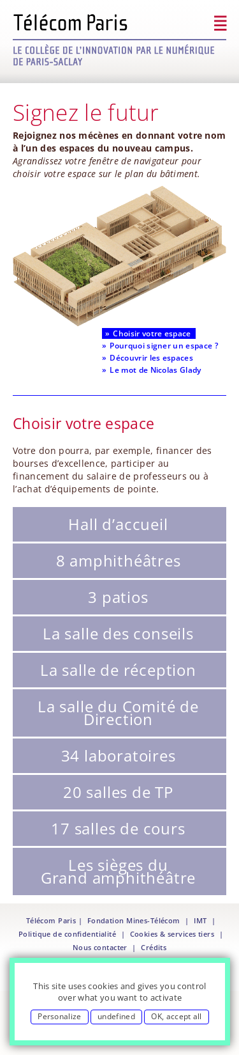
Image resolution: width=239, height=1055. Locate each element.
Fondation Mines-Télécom (133, 920)
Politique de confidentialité (67, 934)
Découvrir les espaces (151, 357)
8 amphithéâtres (118, 560)
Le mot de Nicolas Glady (155, 369)
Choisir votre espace (152, 333)
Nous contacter (100, 947)
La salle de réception (118, 669)
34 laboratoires (118, 755)
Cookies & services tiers (172, 934)
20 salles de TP (118, 791)
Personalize (60, 1016)
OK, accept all (176, 1016)
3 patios (118, 596)
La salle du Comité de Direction (118, 713)
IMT (200, 920)
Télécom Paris (51, 920)
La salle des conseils (118, 633)
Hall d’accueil (118, 524)
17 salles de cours (118, 828)
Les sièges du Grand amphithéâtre (118, 871)
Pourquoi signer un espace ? (164, 345)
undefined (116, 1016)
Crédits (153, 947)
